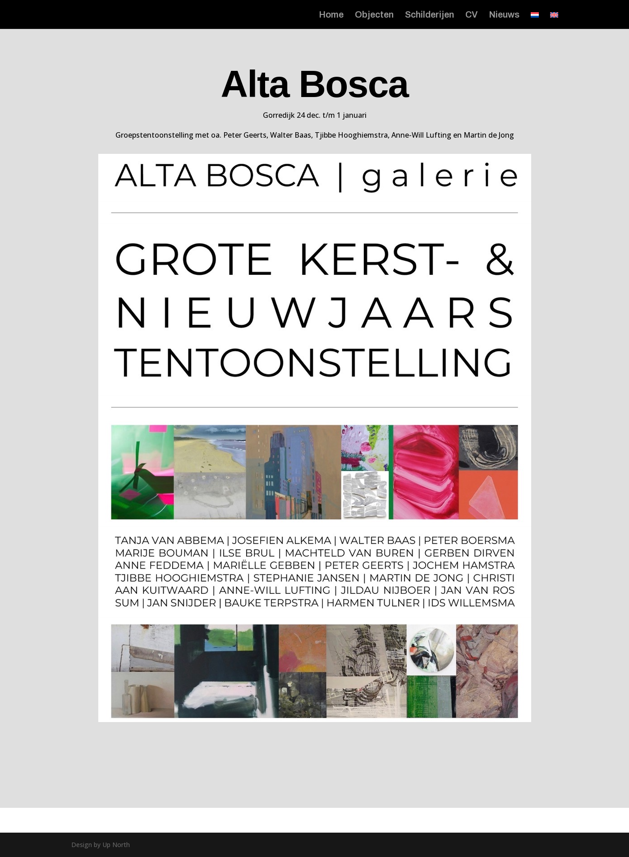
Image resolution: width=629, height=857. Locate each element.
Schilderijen (429, 15)
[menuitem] (535, 20)
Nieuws (504, 15)
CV (471, 15)
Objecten (374, 15)
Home (331, 15)
